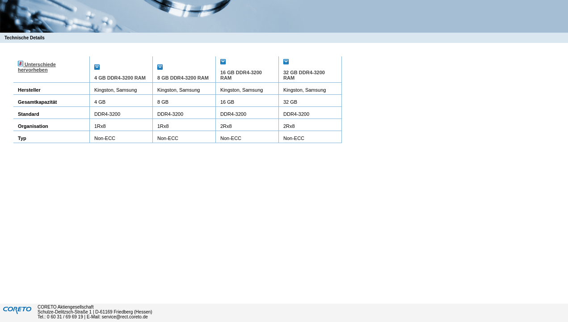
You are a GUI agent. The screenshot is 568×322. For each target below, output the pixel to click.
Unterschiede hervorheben (37, 67)
